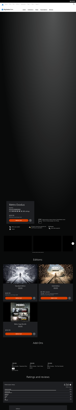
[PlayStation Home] (2, 4)
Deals (36, 8)
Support (37, 4)
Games (6, 4)
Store (33, 4)
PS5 (10, 4)
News (29, 4)
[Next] (73, 242)
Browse (51, 8)
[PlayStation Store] (7, 8)
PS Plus (17, 4)
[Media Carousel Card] (18, 242)
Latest (24, 8)
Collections (30, 8)
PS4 (13, 4)
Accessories (23, 4)
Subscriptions (43, 8)
